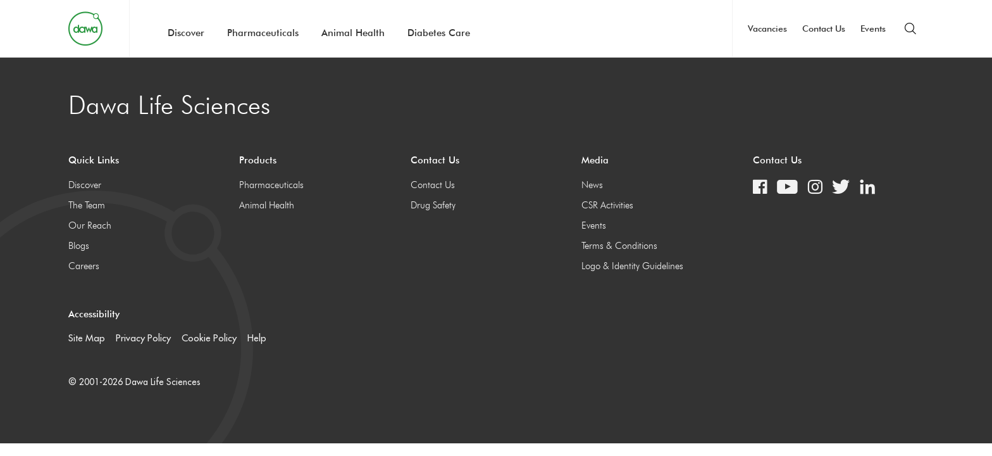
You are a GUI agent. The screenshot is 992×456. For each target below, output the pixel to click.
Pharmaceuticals (263, 33)
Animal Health (353, 33)
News (592, 185)
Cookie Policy (209, 338)
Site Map (86, 338)
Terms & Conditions (619, 245)
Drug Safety (433, 205)
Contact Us (823, 28)
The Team (86, 205)
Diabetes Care (438, 33)
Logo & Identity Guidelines (632, 266)
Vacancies (767, 28)
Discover (186, 33)
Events (873, 28)
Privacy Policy (143, 338)
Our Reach (89, 225)
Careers (83, 266)
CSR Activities (607, 205)
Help (256, 338)
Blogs (78, 245)
